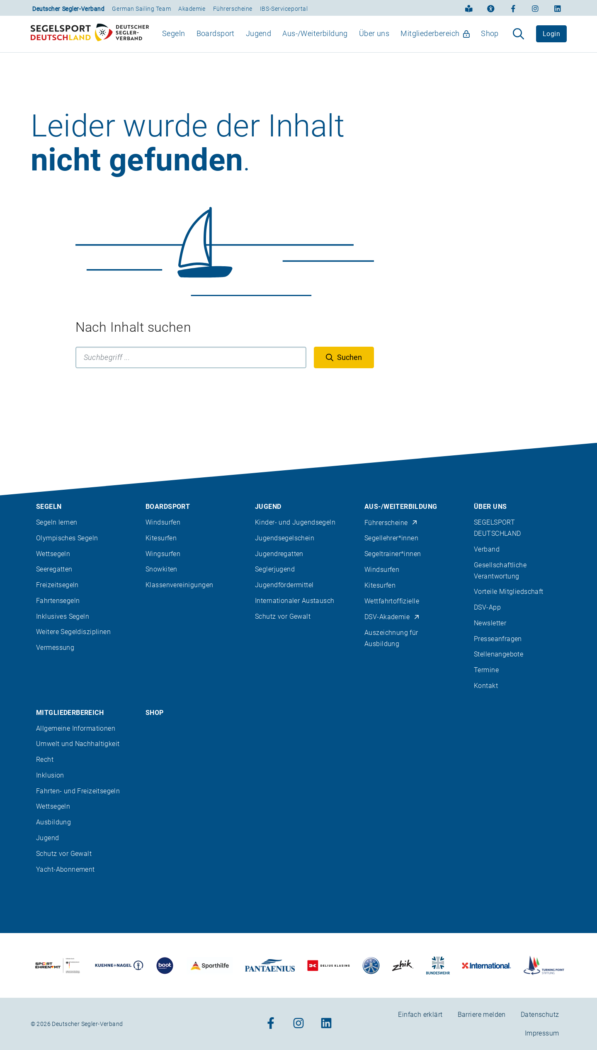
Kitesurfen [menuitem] (161, 538)
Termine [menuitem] (486, 670)
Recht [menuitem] (44, 759)
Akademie (191, 8)
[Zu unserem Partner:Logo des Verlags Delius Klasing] (328, 965)
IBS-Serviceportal (284, 8)
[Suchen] (344, 372)
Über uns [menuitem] (374, 40)
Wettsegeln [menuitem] (53, 554)
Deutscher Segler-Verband (68, 8)
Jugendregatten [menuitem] (279, 554)
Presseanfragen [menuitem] (498, 639)
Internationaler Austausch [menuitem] (295, 601)
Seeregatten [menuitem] (54, 570)
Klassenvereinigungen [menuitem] (179, 585)
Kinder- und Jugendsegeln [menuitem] (295, 522)
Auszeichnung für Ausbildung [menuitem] (391, 638)
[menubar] (331, 41)
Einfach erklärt (420, 1014)
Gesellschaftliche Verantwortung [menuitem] (500, 570)
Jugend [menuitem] (259, 40)
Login (551, 41)
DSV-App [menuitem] (487, 607)
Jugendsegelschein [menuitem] (284, 538)
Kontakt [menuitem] (486, 686)
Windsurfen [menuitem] (163, 522)
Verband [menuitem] (487, 549)
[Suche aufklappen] (518, 41)
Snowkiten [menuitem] (161, 570)
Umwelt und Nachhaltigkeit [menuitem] (78, 744)
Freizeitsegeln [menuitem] (57, 585)
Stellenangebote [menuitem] (498, 655)
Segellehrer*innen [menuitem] (391, 538)
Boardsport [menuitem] (216, 40)
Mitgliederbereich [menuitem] (435, 40)
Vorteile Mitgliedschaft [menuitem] (509, 592)
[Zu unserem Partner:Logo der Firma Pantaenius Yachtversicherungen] (270, 965)
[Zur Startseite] (90, 41)
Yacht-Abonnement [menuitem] (65, 869)
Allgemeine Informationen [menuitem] (75, 728)
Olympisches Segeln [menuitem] (67, 538)
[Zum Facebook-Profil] (513, 8)
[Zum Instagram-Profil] (535, 8)
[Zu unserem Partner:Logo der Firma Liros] (371, 965)
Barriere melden (482, 1014)
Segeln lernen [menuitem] (56, 522)
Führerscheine (232, 8)
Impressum (542, 1033)
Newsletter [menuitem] (490, 623)
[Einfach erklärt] (469, 8)
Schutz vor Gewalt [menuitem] (283, 616)
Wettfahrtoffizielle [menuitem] (391, 601)
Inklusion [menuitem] (50, 775)
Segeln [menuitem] (173, 40)
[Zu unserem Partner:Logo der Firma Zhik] (402, 965)
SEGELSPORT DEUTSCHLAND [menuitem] (497, 527)
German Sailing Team (141, 8)
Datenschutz (540, 1014)
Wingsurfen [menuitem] (163, 554)
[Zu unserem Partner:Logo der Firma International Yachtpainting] (486, 965)
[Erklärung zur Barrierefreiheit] (491, 8)
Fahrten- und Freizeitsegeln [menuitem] (78, 791)
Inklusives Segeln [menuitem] (62, 616)
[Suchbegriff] (190, 372)
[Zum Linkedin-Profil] (557, 8)
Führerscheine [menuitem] (391, 523)
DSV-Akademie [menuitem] (392, 617)
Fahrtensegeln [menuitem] (58, 601)
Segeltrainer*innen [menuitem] (392, 554)
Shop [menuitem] (490, 40)
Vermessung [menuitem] (55, 648)
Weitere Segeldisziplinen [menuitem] (73, 632)
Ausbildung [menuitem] (53, 822)
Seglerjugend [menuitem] (275, 570)
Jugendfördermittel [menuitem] (284, 585)
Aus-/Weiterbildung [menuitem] (315, 40)
